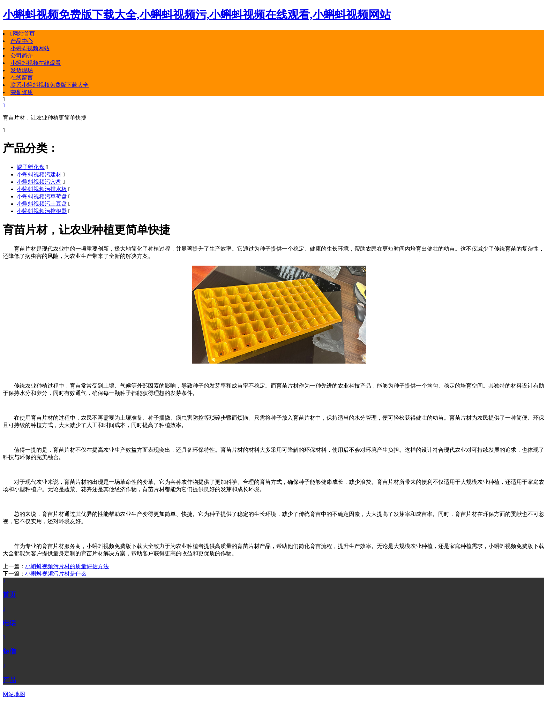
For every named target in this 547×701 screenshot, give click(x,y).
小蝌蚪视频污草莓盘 (42, 196)
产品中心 (21, 41)
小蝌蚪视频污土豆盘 (42, 204)
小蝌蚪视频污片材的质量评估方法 (67, 566)
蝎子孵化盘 (31, 167)
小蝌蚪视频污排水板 (42, 189)
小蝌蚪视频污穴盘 (39, 182)
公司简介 (21, 56)
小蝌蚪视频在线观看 (35, 63)
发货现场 (21, 70)
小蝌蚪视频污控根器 (42, 211)
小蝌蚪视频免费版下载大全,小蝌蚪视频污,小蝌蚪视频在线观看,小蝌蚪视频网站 (197, 14)
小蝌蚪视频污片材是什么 (56, 574)
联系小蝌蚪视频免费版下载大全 (49, 85)
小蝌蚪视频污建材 (39, 174)
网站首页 (22, 34)
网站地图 (14, 694)
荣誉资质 (21, 92)
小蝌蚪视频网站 (30, 48)
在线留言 (21, 78)
